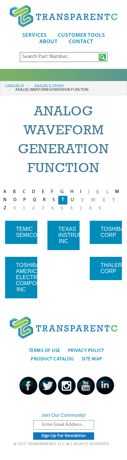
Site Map (92, 359)
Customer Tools (81, 35)
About (48, 42)
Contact (81, 42)
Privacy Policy (86, 350)
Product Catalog (52, 359)
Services (34, 35)
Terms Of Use (44, 350)
